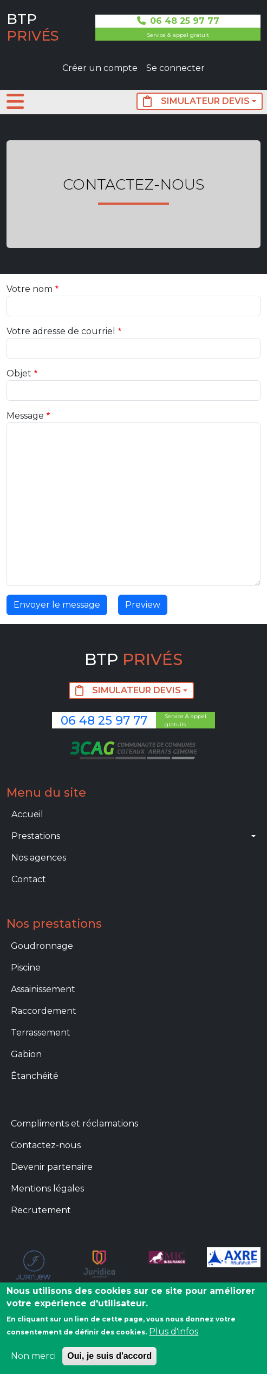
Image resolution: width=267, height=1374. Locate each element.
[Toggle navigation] (15, 102)
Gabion (26, 1054)
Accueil (27, 814)
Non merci (33, 1356)
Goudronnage (42, 946)
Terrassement (40, 1032)
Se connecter (175, 68)
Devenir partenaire (52, 1167)
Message (25, 416)
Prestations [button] (35, 836)
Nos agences (38, 857)
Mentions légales (47, 1188)
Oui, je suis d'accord (109, 1355)
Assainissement (43, 989)
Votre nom (29, 289)
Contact (28, 879)
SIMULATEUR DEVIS (196, 101)
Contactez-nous (46, 1145)
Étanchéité (34, 1076)
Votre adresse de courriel (60, 331)
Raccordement (43, 1011)
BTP (32, 27)
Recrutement (41, 1210)
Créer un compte (100, 68)
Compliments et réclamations (74, 1123)
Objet (18, 373)
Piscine (26, 967)
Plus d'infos (173, 1331)
